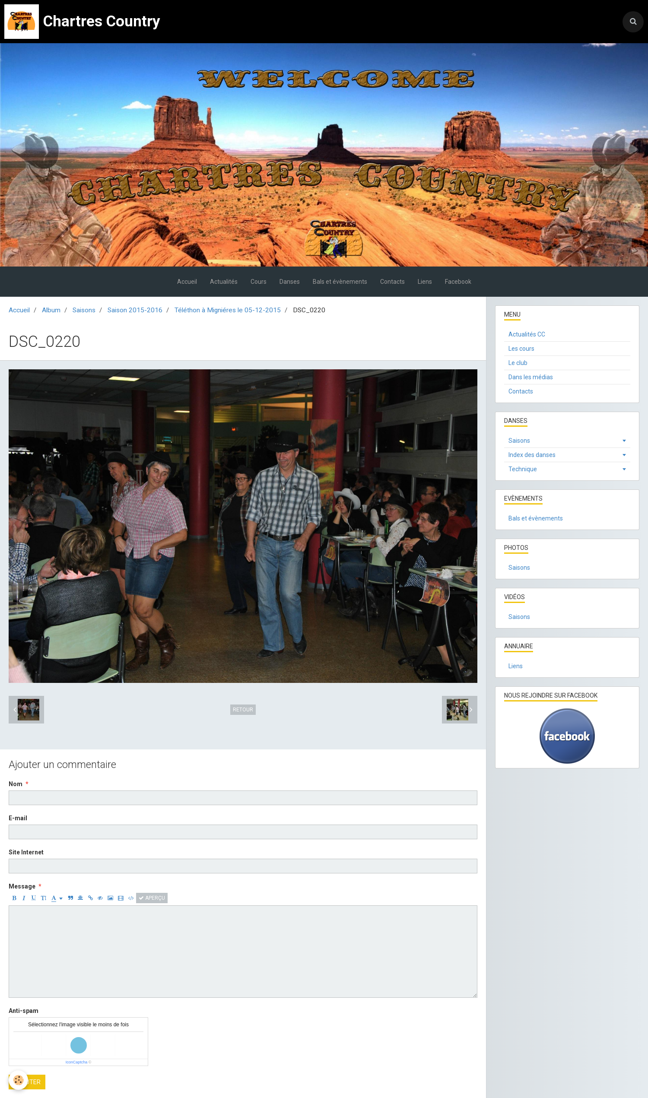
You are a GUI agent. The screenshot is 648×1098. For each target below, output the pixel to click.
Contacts (392, 281)
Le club (517, 362)
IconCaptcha (77, 1062)
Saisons (84, 310)
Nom (15, 784)
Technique (522, 469)
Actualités (224, 281)
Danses (290, 281)
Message (22, 886)
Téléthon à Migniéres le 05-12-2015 (228, 310)
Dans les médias (530, 377)
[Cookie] (18, 1080)
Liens (425, 281)
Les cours (521, 348)
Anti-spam (23, 1010)
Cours (259, 281)
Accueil (187, 281)
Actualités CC (526, 334)
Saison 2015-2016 (135, 310)
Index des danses (532, 454)
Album (51, 310)
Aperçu (152, 898)
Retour (243, 710)
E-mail (18, 818)
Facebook (458, 281)
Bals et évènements (340, 281)
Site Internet (26, 852)
